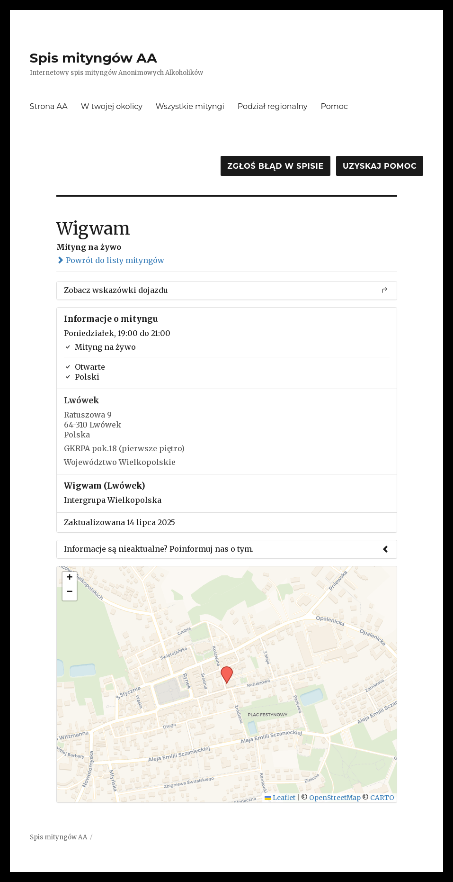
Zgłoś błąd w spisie (275, 166)
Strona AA (49, 106)
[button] (223, 669)
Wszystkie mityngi (190, 106)
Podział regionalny (273, 106)
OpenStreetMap (335, 798)
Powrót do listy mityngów (110, 260)
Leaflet (280, 798)
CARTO (382, 798)
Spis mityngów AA (93, 58)
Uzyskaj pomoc (380, 166)
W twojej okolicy (111, 106)
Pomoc (333, 106)
